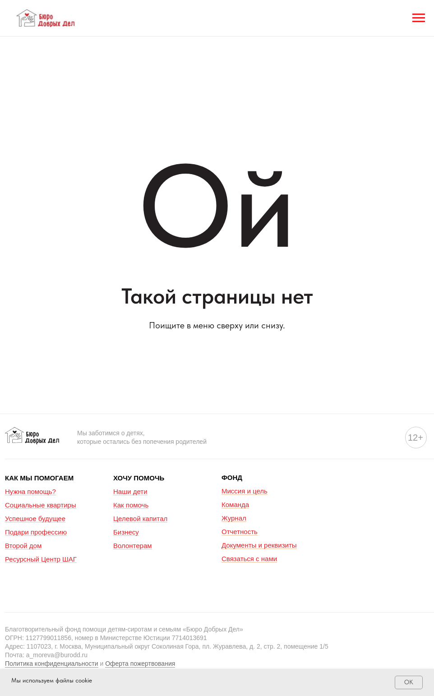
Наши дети (130, 491)
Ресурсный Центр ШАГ (41, 559)
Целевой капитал (140, 518)
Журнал (234, 518)
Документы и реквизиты (259, 545)
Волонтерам (132, 545)
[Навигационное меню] (418, 18)
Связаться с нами (249, 558)
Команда (235, 504)
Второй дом (23, 545)
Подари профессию (36, 532)
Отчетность (240, 531)
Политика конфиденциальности (51, 663)
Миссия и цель (245, 491)
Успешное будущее (35, 518)
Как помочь (130, 505)
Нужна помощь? (30, 491)
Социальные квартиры (40, 505)
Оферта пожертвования (140, 663)
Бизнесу (126, 532)
